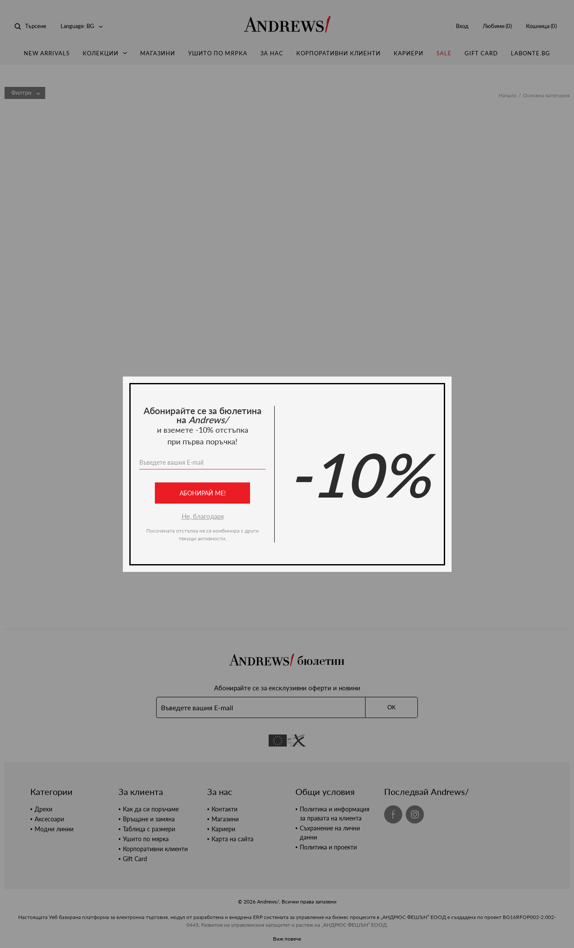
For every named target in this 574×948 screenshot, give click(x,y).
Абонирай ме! (202, 493)
